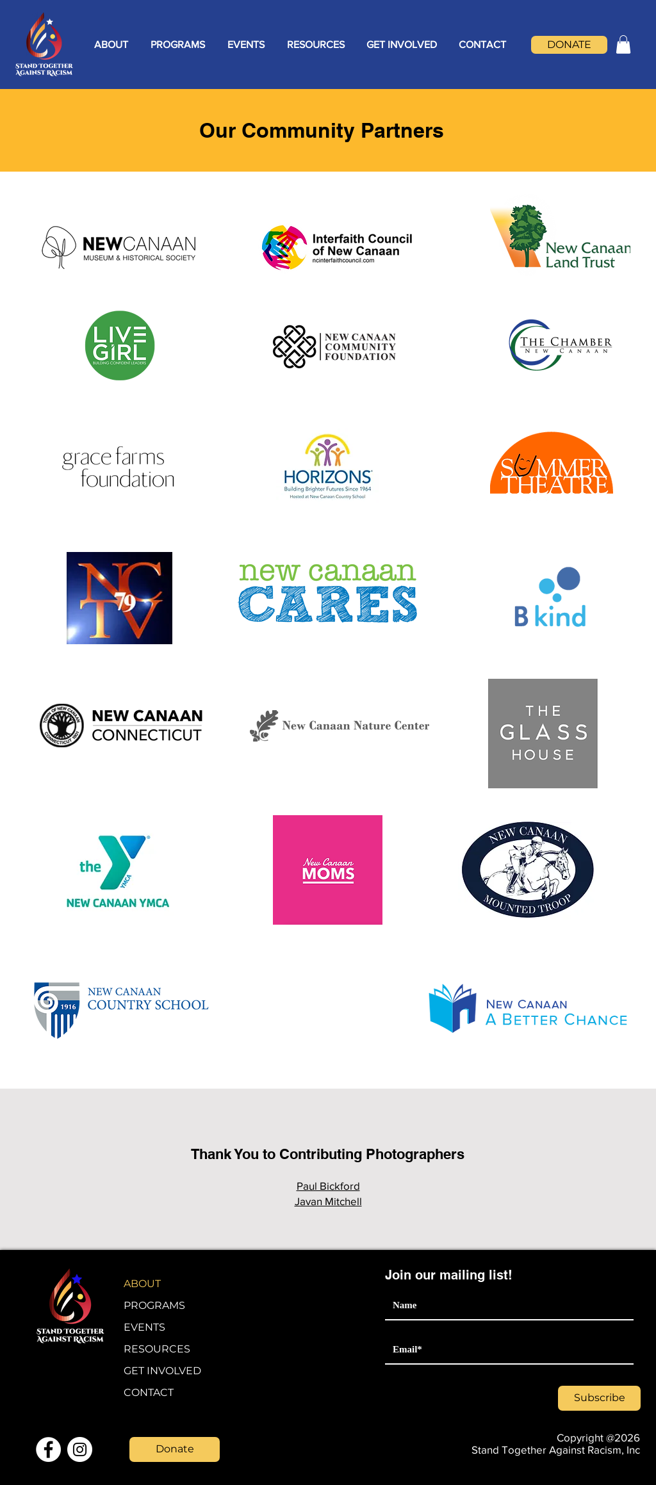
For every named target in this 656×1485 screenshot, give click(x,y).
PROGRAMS (154, 1305)
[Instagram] (79, 1449)
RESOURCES (157, 1349)
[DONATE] (569, 45)
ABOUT (142, 1284)
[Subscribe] (599, 1398)
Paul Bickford (328, 1186)
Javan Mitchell (328, 1201)
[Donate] (174, 1449)
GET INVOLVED (162, 1371)
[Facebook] (48, 1449)
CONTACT (149, 1392)
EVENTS (144, 1327)
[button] (111, 44)
